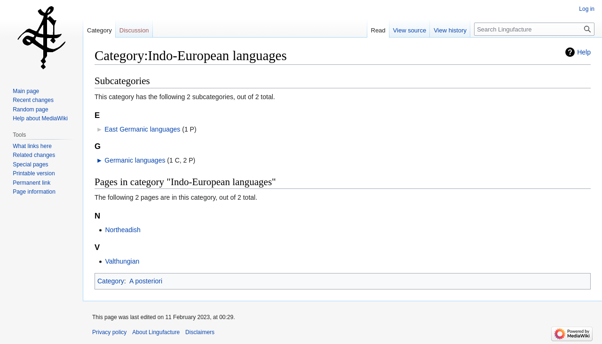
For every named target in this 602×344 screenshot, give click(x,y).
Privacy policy (109, 332)
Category (110, 281)
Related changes (34, 155)
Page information (34, 191)
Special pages (30, 164)
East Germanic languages (142, 129)
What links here (32, 146)
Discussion (134, 30)
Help (584, 52)
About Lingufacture (156, 332)
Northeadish (123, 230)
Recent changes (33, 100)
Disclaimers (199, 332)
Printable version (34, 173)
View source (410, 30)
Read (378, 30)
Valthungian (122, 261)
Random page (30, 109)
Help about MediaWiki (40, 118)
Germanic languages (134, 160)
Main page (26, 91)
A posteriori (145, 281)
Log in (586, 9)
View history (450, 30)
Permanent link (31, 183)
